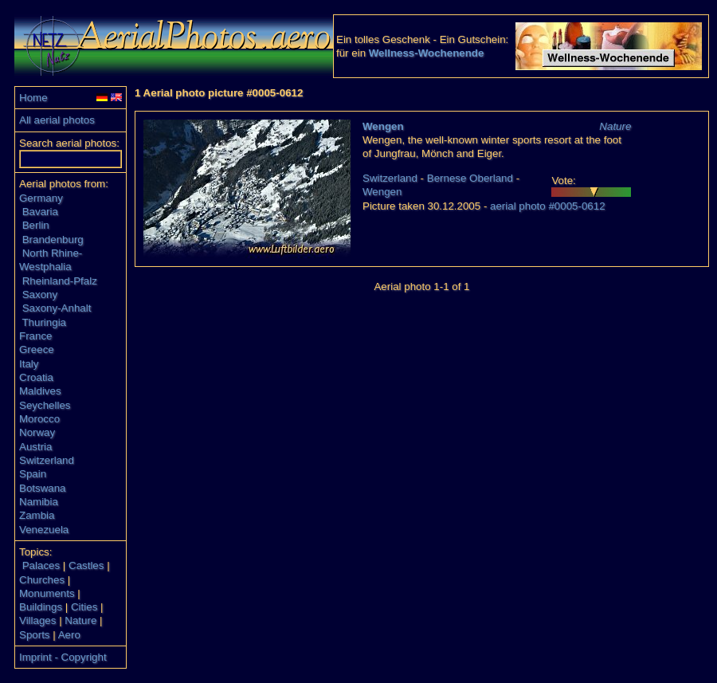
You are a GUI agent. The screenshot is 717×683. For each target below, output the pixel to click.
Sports (34, 635)
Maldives (40, 391)
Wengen (383, 126)
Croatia (36, 377)
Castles (86, 565)
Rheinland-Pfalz (59, 281)
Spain (32, 474)
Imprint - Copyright (63, 657)
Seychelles (44, 405)
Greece (36, 349)
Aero (69, 635)
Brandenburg (53, 239)
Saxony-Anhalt (57, 308)
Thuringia (44, 322)
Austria (35, 447)
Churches (42, 580)
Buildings (40, 607)
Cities (84, 607)
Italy (28, 364)
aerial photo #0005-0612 (547, 206)
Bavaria (40, 212)
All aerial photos (57, 120)
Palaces (41, 565)
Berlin (35, 225)
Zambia (36, 515)
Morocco (39, 419)
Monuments (47, 593)
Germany (41, 198)
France (35, 336)
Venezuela (44, 530)
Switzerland (46, 460)
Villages (37, 620)
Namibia (38, 502)
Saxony (39, 294)
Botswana (42, 488)
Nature (80, 620)
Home (33, 98)
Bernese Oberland (470, 178)
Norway (37, 432)
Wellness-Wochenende (426, 53)
